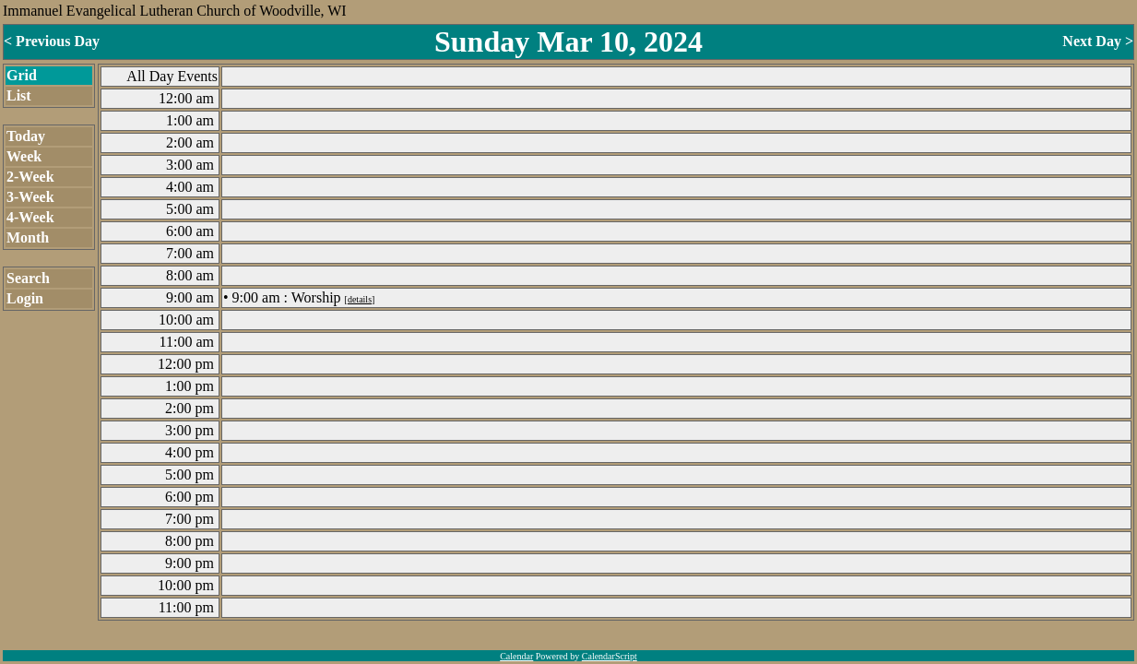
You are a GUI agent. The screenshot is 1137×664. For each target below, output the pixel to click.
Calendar (516, 656)
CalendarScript (609, 656)
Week (23, 156)
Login (24, 298)
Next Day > (1097, 41)
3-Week (30, 197)
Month (27, 237)
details (360, 299)
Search (28, 278)
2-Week (30, 176)
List (18, 95)
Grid (21, 75)
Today (25, 136)
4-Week (30, 217)
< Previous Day (52, 41)
